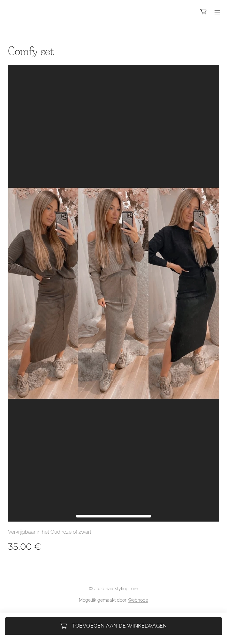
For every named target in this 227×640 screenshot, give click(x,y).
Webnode (138, 600)
